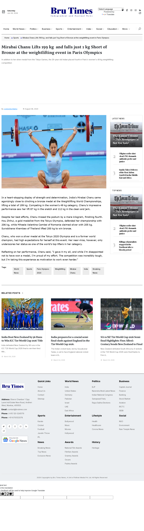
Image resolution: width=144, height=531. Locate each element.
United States (70, 391)
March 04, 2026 (58, 360)
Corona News (97, 429)
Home (6, 29)
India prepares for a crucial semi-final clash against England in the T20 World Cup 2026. (70, 340)
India (88, 29)
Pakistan (68, 399)
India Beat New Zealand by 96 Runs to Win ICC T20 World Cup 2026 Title (22, 338)
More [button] (125, 29)
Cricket (41, 425)
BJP (93, 387)
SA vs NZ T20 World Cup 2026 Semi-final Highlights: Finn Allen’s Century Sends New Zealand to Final (121, 340)
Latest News (118, 118)
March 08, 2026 (9, 356)
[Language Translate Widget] (111, 9)
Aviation (122, 402)
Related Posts (13, 293)
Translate (108, 14)
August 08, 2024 (30, 109)
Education (112, 29)
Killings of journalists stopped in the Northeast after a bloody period (128, 246)
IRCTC (121, 406)
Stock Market (124, 399)
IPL (39, 437)
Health (94, 421)
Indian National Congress (102, 395)
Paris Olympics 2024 (43, 271)
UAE (66, 406)
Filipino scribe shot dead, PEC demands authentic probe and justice (127, 157)
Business (46, 29)
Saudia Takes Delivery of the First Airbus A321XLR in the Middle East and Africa (128, 174)
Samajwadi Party (99, 399)
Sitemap (41, 399)
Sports (59, 29)
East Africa (69, 410)
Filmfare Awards (71, 452)
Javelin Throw (44, 433)
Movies (68, 429)
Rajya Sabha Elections (101, 402)
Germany (68, 395)
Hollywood (69, 433)
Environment (124, 425)
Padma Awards (71, 463)
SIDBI (121, 410)
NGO (121, 421)
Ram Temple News (127, 429)
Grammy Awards (71, 456)
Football (41, 429)
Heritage (95, 448)
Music (67, 425)
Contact (41, 395)
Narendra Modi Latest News (103, 391)
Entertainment (74, 29)
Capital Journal (125, 387)
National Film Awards (73, 448)
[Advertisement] (72, 84)
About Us (41, 391)
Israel (67, 402)
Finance (122, 391)
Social (99, 29)
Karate (40, 421)
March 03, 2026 (108, 360)
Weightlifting (60, 269)
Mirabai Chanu (73, 271)
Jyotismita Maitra (10, 109)
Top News (117, 190)
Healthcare (96, 425)
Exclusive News (44, 456)
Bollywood (69, 421)
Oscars (68, 459)
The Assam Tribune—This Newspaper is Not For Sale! (126, 139)
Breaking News (96, 271)
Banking (122, 395)
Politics (33, 29)
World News (18, 29)
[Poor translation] (9, 494)
